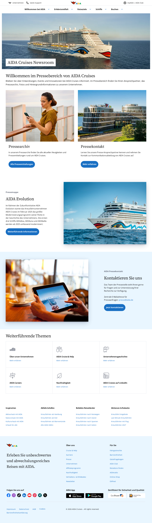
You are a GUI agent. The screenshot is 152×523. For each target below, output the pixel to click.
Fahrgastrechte (116, 450)
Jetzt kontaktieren (114, 307)
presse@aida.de (126, 300)
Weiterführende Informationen (22, 231)
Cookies (42, 509)
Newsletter (70, 481)
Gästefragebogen (117, 459)
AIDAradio (114, 472)
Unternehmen (71, 464)
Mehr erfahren (89, 164)
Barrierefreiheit (116, 455)
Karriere (69, 455)
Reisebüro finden (117, 468)
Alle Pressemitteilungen (21, 164)
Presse (68, 459)
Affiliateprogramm (73, 468)
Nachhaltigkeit (72, 472)
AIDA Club (114, 464)
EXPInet (113, 481)
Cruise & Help (71, 450)
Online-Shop (115, 477)
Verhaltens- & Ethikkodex (76, 477)
